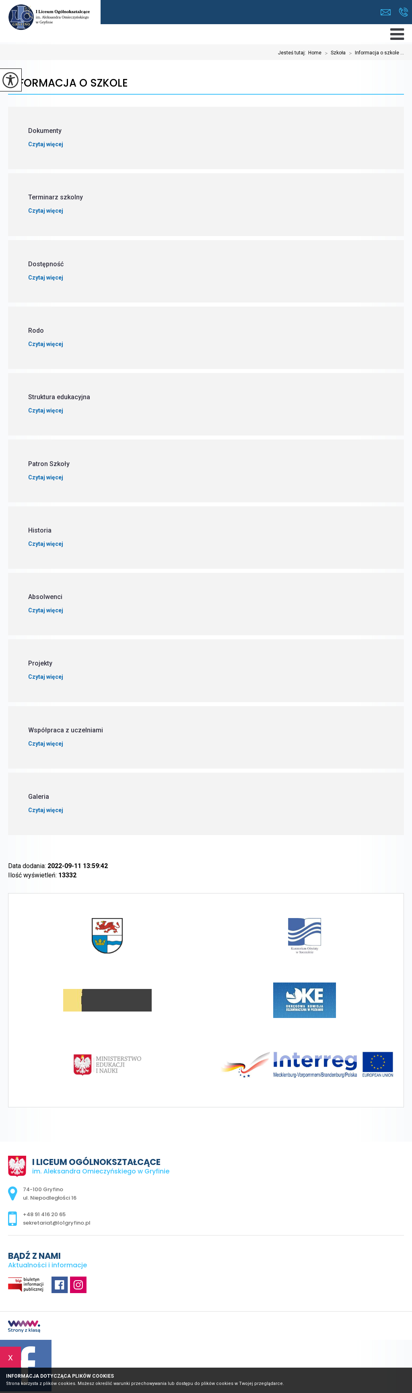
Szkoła (333, 53)
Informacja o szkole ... (375, 53)
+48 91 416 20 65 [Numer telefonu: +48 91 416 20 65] (44, 1214)
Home (314, 52)
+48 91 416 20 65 (403, 12)
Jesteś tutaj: (293, 52)
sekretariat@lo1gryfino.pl (386, 12)
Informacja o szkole (68, 83)
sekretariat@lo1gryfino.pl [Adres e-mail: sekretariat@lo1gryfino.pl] (57, 1223)
